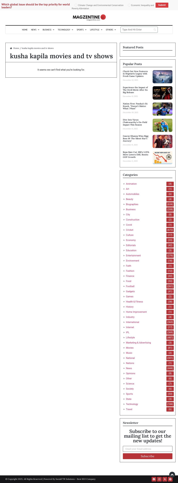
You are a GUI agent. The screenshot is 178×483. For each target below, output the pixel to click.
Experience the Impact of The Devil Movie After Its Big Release (135, 90)
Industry (130, 317)
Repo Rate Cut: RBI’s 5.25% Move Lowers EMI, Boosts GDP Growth (136, 154)
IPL (127, 332)
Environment (132, 260)
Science (130, 383)
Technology (65, 30)
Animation (131, 183)
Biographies (132, 204)
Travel (129, 409)
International (132, 322)
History (129, 306)
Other (129, 378)
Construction (132, 219)
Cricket (129, 230)
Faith (128, 265)
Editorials (131, 245)
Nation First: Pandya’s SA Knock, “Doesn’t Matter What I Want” (135, 106)
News (35, 30)
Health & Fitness (134, 301)
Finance (130, 276)
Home (25, 29)
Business (48, 30)
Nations (130, 363)
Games (129, 296)
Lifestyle (96, 30)
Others (111, 30)
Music (129, 353)
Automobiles (132, 194)
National (130, 358)
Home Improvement (136, 312)
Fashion (130, 271)
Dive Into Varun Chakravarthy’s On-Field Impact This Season (135, 122)
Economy (131, 240)
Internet (130, 327)
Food (128, 281)
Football (130, 286)
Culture (129, 235)
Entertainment (133, 255)
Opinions (130, 373)
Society (130, 388)
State (128, 399)
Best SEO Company (86, 479)
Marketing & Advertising (138, 342)
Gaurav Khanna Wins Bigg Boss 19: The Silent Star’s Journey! (135, 138)
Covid (129, 224)
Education (131, 250)
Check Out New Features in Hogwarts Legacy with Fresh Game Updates (135, 74)
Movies (129, 347)
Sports (82, 30)
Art (127, 189)
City (128, 214)
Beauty (129, 199)
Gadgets (130, 291)
